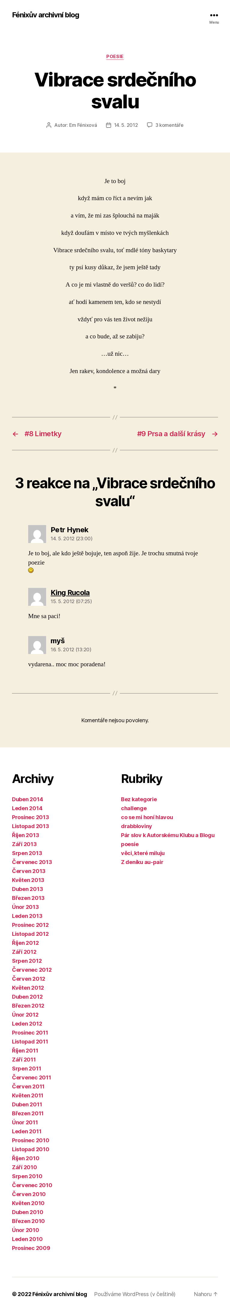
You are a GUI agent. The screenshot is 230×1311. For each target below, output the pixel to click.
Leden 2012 (27, 1023)
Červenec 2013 (32, 862)
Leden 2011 (26, 1131)
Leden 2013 (27, 916)
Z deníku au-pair (142, 862)
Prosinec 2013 (30, 817)
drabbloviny (136, 826)
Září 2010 (24, 1167)
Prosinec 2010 (30, 1140)
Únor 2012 (25, 1015)
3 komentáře (169, 125)
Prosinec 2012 (30, 925)
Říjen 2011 (25, 1050)
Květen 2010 (28, 1203)
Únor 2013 (25, 907)
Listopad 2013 (30, 826)
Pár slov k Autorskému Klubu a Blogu (168, 835)
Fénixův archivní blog (45, 15)
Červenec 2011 (31, 1077)
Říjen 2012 (25, 943)
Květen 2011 (27, 1095)
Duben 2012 (27, 997)
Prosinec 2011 (30, 1032)
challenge (134, 808)
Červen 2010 (29, 1194)
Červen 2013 (29, 871)
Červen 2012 (28, 979)
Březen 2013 (28, 898)
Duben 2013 (27, 889)
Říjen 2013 (25, 835)
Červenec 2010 (32, 1185)
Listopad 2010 (30, 1149)
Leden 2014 (27, 808)
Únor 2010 (25, 1230)
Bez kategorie (139, 799)
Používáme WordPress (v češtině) (134, 1294)
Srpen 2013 (27, 853)
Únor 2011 (25, 1122)
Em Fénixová (83, 125)
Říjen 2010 (25, 1158)
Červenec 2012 (32, 970)
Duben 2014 (27, 799)
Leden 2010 (27, 1239)
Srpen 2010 (27, 1176)
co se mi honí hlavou (147, 817)
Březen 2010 (28, 1221)
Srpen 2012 (27, 961)
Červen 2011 (28, 1086)
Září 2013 (24, 844)
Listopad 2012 (30, 934)
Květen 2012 (28, 988)
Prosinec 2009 (31, 1248)
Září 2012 (24, 952)
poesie (114, 56)
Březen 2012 (28, 1006)
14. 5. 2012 (126, 125)
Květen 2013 (28, 880)
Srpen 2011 (26, 1068)
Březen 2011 (28, 1113)
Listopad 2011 (30, 1041)
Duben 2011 (27, 1104)
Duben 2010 (27, 1212)
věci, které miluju (143, 853)
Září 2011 (24, 1059)
